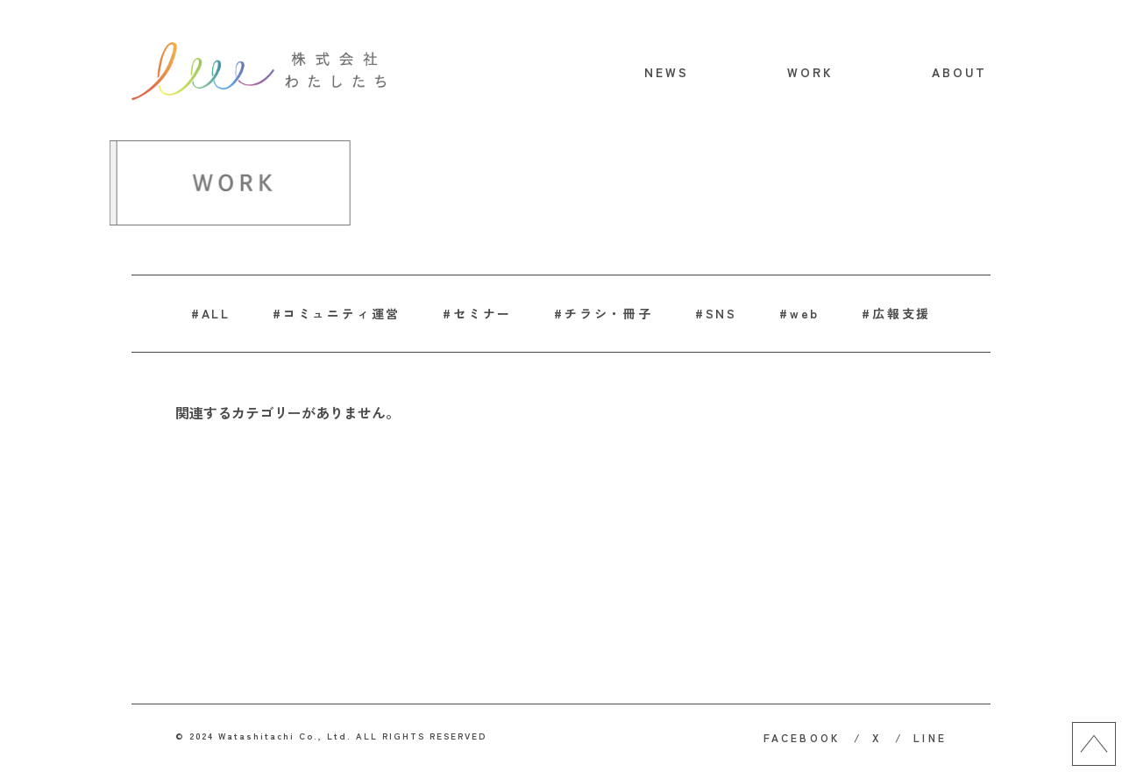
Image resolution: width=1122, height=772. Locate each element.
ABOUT (960, 72)
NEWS (667, 72)
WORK (810, 72)
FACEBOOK (802, 737)
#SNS (716, 313)
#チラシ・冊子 (603, 313)
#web (799, 313)
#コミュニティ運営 (337, 313)
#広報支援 (896, 313)
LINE (930, 737)
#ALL (211, 313)
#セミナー (477, 313)
